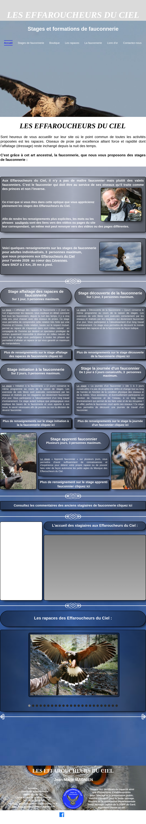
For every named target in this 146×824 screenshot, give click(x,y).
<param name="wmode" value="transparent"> (95, 567)
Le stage (6, 310)
